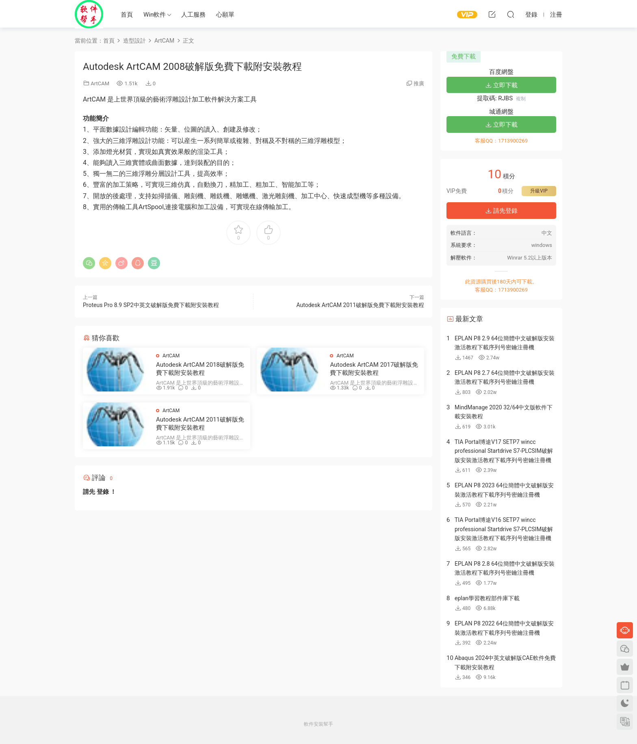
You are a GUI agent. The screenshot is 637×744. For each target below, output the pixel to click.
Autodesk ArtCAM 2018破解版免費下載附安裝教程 (200, 368)
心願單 (225, 14)
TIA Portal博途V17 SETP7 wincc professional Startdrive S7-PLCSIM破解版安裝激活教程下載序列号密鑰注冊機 (504, 451)
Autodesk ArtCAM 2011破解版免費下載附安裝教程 (360, 305)
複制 (521, 99)
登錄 (103, 491)
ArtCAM (100, 83)
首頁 (127, 14)
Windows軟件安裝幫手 (89, 14)
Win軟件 (154, 14)
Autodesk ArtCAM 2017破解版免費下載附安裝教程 (374, 368)
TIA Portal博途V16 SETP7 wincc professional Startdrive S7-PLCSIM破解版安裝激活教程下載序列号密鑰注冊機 (504, 529)
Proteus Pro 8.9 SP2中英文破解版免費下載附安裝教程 (151, 305)
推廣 (419, 83)
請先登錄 (501, 210)
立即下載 (501, 85)
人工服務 (193, 14)
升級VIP (538, 191)
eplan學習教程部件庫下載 (487, 598)
